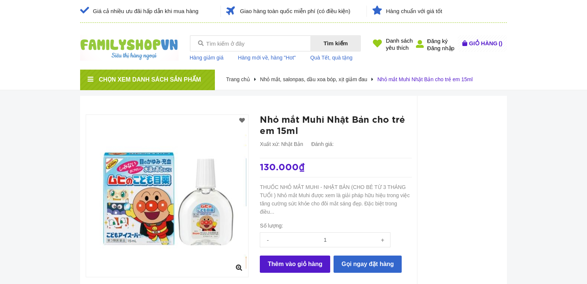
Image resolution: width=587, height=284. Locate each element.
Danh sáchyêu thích (399, 44)
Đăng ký (437, 41)
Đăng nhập (440, 48)
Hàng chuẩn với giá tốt (414, 11)
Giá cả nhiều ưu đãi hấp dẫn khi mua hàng (145, 11)
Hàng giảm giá (207, 58)
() (485, 43)
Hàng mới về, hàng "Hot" (267, 58)
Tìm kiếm (335, 43)
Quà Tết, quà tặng (331, 58)
